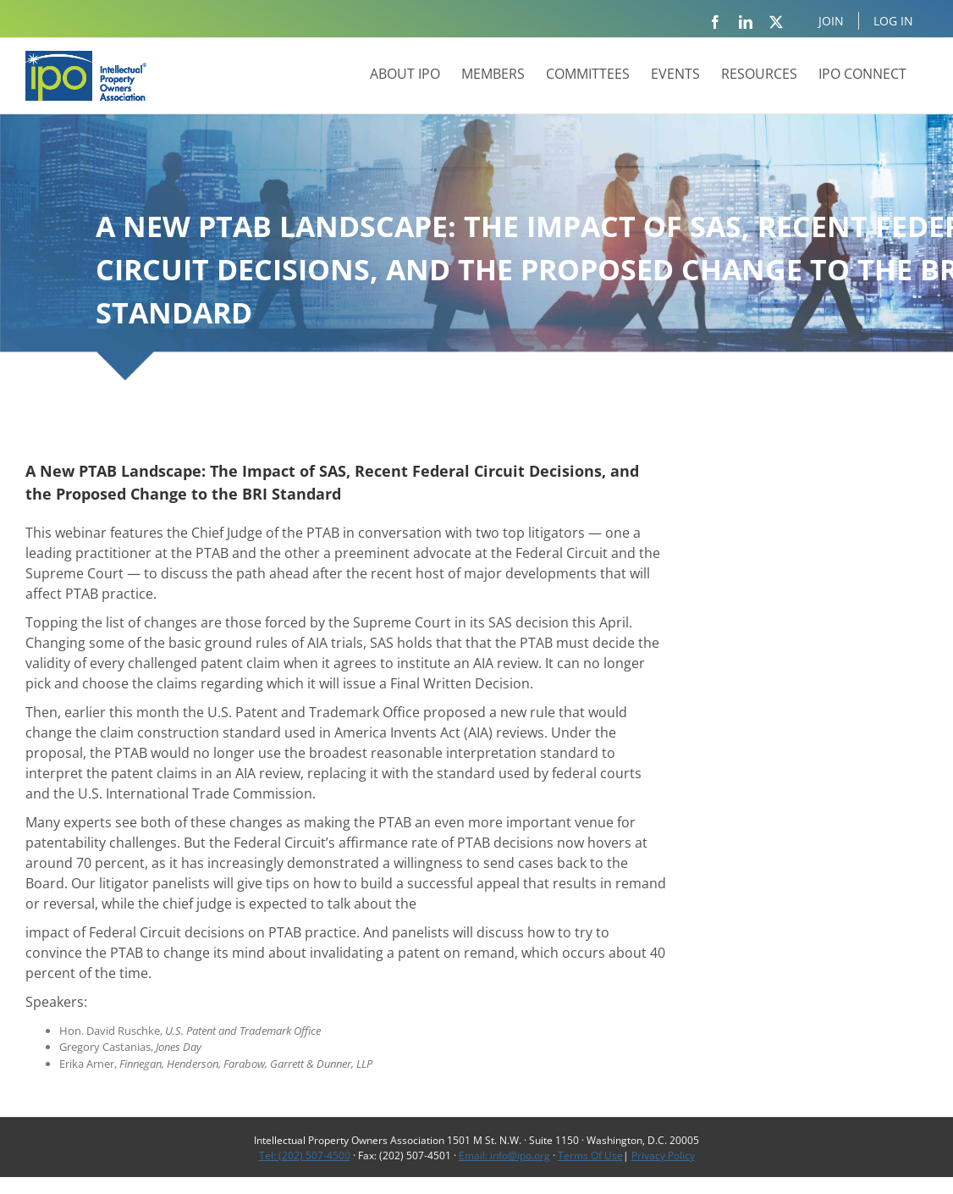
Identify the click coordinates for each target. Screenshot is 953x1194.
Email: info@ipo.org (504, 1155)
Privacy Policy (663, 1155)
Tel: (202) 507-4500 (304, 1155)
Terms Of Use (590, 1155)
